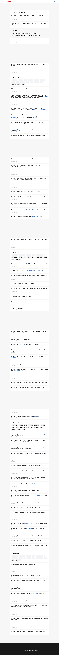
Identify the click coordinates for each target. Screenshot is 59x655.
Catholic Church (35, 216)
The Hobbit (36, 16)
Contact (36, 650)
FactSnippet (24, 650)
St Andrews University (34, 502)
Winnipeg (20, 257)
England (13, 82)
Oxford (15, 16)
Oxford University (18, 351)
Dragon (23, 84)
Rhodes (27, 82)
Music (17, 82)
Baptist (41, 82)
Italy (24, 257)
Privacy (33, 650)
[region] (29, 6)
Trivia (24, 35)
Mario (33, 257)
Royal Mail (29, 257)
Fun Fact (16, 33)
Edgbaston (14, 84)
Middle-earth (45, 96)
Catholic (17, 246)
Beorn (13, 259)
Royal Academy (14, 257)
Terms (30, 650)
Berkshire (19, 84)
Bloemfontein (22, 82)
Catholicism (36, 82)
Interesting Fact (26, 33)
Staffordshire (13, 246)
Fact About (16, 35)
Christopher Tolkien (39, 257)
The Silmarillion (16, 18)
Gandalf (45, 257)
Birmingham (35, 109)
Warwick (24, 117)
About (27, 650)
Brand (32, 82)
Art (26, 364)
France (24, 344)
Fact (34, 33)
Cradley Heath (18, 259)
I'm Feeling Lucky (54, 1)
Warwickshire (41, 109)
